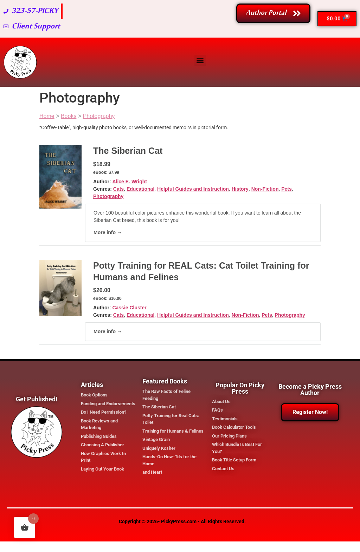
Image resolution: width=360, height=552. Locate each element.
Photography (99, 116)
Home (46, 116)
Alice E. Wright (129, 181)
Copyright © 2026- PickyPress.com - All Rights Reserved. (182, 521)
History (240, 189)
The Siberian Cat (127, 151)
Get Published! (36, 399)
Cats (118, 189)
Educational (140, 189)
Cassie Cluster (129, 307)
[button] (200, 60)
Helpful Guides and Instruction (193, 189)
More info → (108, 232)
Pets (286, 189)
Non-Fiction (265, 189)
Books (68, 116)
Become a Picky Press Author (310, 389)
